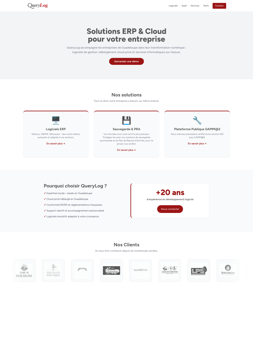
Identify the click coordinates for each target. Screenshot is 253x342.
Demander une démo (126, 61)
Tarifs (206, 5)
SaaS (184, 5)
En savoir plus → (56, 143)
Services (195, 5)
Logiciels (173, 5)
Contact (219, 5)
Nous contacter (170, 209)
